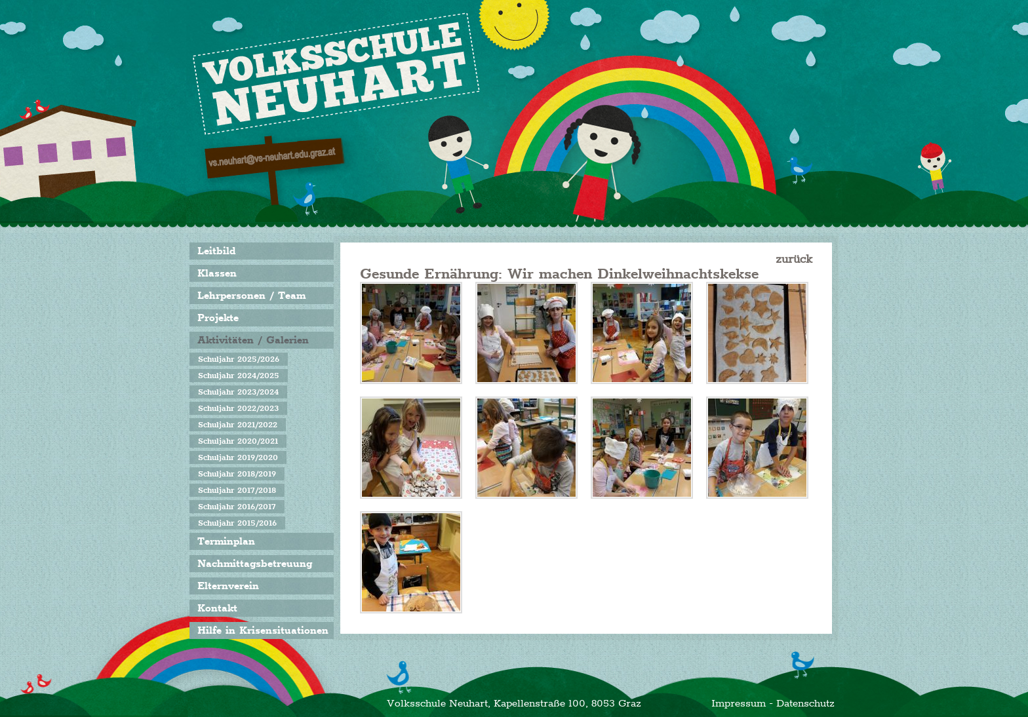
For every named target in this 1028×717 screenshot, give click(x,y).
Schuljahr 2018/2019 (237, 473)
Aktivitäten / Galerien (253, 340)
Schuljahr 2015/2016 (237, 523)
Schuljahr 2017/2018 (237, 490)
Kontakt (217, 608)
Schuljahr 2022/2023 (238, 408)
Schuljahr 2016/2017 (237, 506)
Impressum (738, 703)
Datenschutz (805, 703)
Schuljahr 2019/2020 (238, 457)
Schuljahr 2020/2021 (238, 441)
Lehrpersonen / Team (251, 295)
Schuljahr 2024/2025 (238, 375)
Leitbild (216, 251)
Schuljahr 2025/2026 (238, 359)
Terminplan (226, 541)
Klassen (217, 273)
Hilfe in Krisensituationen (262, 630)
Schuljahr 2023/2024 (238, 392)
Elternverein (228, 586)
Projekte (218, 318)
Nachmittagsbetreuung (254, 564)
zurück (794, 258)
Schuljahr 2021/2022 (237, 424)
